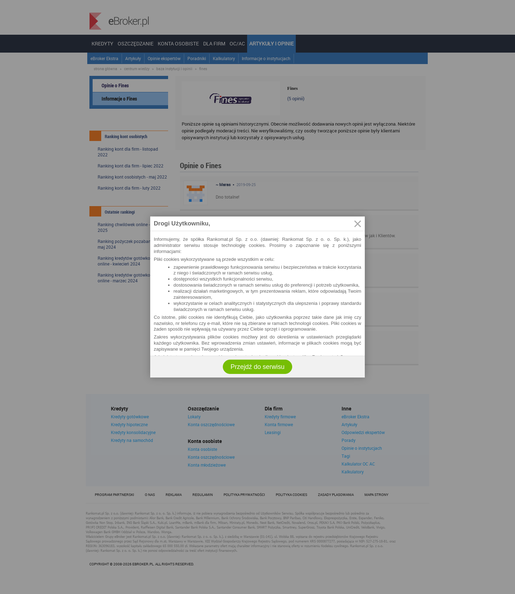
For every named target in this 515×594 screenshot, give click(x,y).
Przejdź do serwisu (257, 366)
